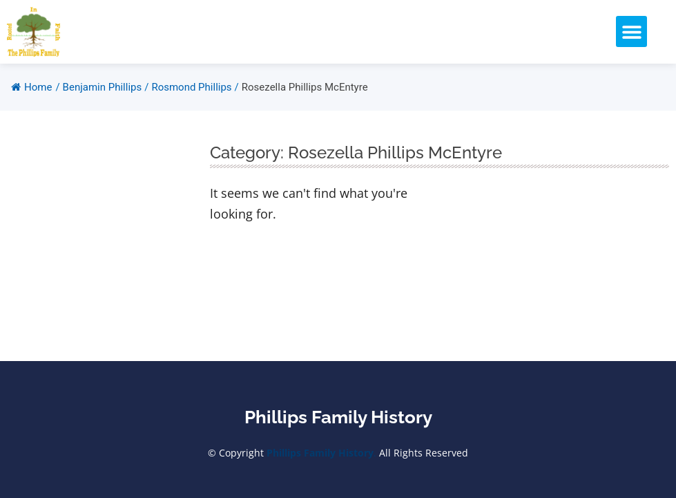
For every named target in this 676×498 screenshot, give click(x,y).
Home (31, 87)
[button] (631, 31)
